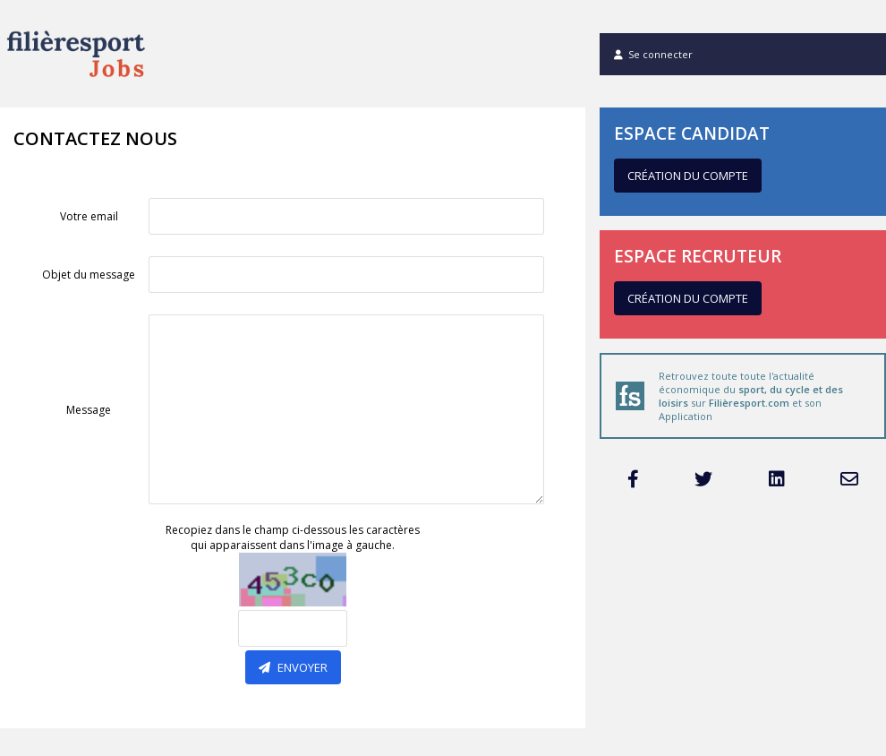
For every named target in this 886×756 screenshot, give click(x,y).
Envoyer (293, 667)
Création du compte (687, 176)
